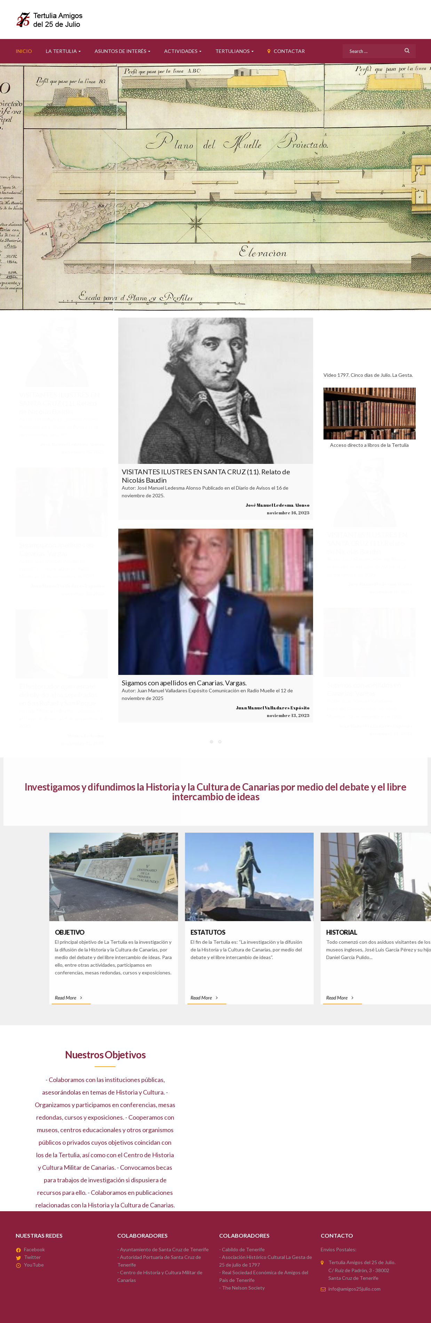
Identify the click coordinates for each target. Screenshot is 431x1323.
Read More (271, 998)
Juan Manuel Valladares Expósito (67, 586)
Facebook (34, 1249)
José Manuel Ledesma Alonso (72, 444)
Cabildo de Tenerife (243, 1249)
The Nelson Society (243, 1288)
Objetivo (272, 932)
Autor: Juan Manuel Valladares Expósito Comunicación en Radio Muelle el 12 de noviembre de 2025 (57, 568)
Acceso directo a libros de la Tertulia (370, 418)
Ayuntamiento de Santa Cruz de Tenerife (164, 1249)
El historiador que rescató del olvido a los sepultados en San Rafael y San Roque (58, 694)
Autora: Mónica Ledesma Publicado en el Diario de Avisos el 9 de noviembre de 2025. (61, 718)
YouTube (34, 1265)
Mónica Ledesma (85, 735)
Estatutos (410, 932)
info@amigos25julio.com (354, 1289)
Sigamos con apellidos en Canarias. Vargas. (56, 548)
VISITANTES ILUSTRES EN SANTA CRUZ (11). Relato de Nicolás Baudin (59, 402)
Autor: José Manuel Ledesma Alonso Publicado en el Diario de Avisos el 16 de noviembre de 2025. (59, 426)
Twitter (32, 1257)
